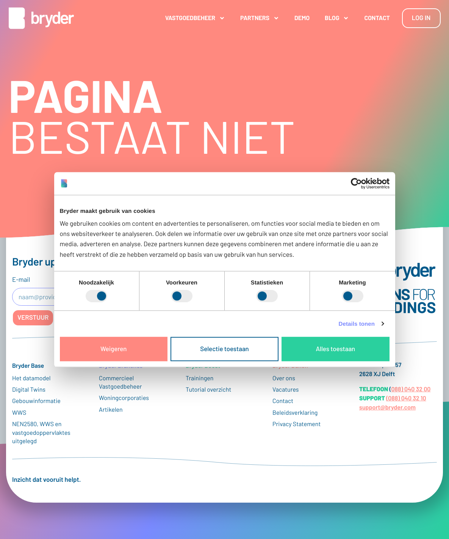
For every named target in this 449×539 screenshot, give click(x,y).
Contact (377, 18)
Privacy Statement (296, 424)
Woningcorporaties (124, 398)
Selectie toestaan (224, 349)
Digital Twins (28, 389)
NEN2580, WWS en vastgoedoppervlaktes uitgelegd (41, 432)
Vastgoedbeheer (195, 18)
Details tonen (357, 323)
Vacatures (285, 389)
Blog (337, 18)
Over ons (283, 378)
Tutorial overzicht (208, 389)
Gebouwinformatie (36, 401)
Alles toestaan (335, 349)
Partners (259, 18)
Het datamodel (31, 378)
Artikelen (111, 409)
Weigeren (113, 349)
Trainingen (199, 378)
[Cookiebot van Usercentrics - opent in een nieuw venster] (356, 183)
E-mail (21, 279)
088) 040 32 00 (410, 389)
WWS (19, 412)
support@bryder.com (387, 407)
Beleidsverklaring (295, 412)
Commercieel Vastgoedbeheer (120, 382)
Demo (302, 18)
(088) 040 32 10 (406, 398)
